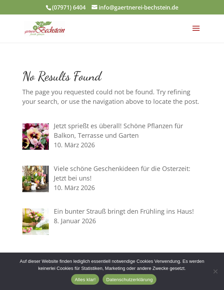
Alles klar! (85, 279)
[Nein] (215, 271)
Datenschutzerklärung (129, 279)
